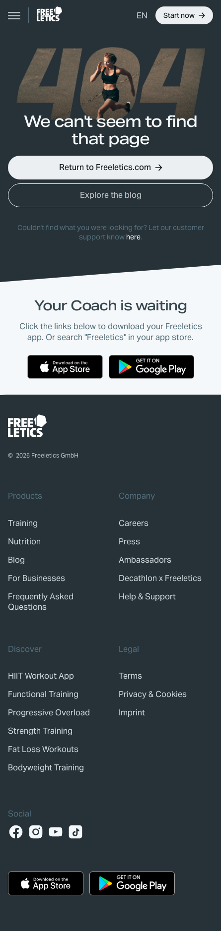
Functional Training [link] (43, 694)
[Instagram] (36, 832)
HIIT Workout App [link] (41, 676)
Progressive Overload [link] (49, 712)
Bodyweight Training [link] (46, 767)
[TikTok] (75, 832)
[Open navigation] (14, 15)
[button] (142, 15)
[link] (49, 13)
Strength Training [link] (40, 731)
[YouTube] (56, 832)
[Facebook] (16, 832)
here (133, 237)
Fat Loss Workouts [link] (43, 749)
